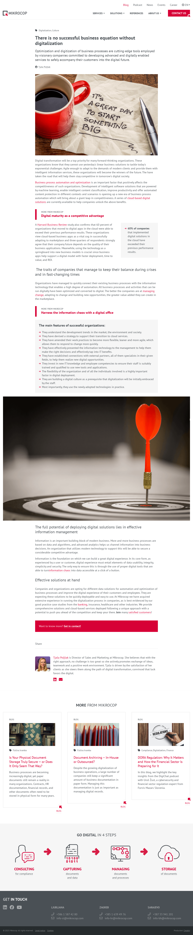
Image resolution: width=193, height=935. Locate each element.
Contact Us (179, 13)
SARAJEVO (154, 907)
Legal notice (40, 930)
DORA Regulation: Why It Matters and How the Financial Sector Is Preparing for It (161, 761)
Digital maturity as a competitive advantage (72, 216)
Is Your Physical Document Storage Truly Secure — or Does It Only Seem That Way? (30, 761)
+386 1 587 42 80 (67, 914)
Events (161, 5)
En (186, 5)
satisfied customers (139, 612)
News (150, 5)
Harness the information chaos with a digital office (77, 312)
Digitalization (45, 30)
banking (82, 604)
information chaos (60, 570)
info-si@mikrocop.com (70, 918)
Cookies (50, 930)
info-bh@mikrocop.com (167, 918)
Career (173, 5)
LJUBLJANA (57, 907)
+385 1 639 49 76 (115, 914)
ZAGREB (104, 907)
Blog (126, 5)
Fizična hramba (20, 750)
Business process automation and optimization (62, 182)
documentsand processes (121, 873)
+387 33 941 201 (163, 914)
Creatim (187, 930)
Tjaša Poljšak (44, 67)
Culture (55, 30)
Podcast (137, 5)
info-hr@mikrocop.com (118, 918)
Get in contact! (72, 626)
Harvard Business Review (52, 224)
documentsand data (72, 873)
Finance (170, 750)
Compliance (146, 750)
